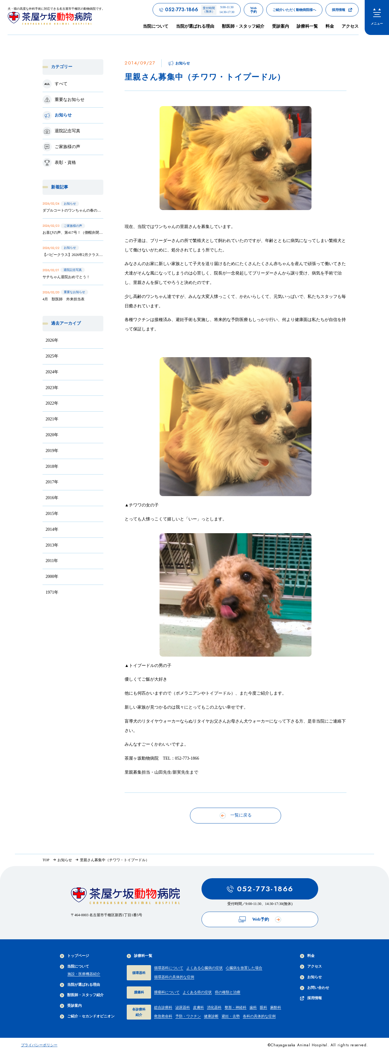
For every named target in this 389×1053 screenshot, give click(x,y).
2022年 (52, 403)
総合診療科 (163, 1007)
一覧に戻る (236, 816)
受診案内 (280, 26)
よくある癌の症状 (197, 992)
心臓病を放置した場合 (244, 968)
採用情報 (311, 998)
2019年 (52, 450)
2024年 (52, 372)
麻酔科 (275, 1007)
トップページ (74, 956)
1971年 (52, 592)
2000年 (52, 576)
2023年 (52, 387)
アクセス (350, 26)
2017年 (52, 482)
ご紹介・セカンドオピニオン (87, 1016)
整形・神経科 (235, 1007)
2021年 (52, 419)
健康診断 (211, 1016)
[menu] (377, 17)
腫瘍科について (167, 992)
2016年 (52, 497)
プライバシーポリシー (39, 1045)
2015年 (52, 513)
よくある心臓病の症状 (204, 968)
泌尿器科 (182, 1007)
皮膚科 (198, 1007)
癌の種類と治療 (227, 992)
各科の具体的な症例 (259, 1016)
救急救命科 (163, 1016)
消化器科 (214, 1007)
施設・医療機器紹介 (83, 974)
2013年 (52, 545)
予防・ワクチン (188, 1016)
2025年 (52, 356)
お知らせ (311, 977)
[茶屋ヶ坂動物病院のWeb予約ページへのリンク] (253, 9)
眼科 (263, 1007)
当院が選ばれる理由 (195, 26)
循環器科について (168, 968)
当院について (74, 966)
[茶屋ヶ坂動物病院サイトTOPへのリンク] (56, 17)
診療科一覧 (139, 956)
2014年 (52, 529)
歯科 (253, 1007)
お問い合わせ (314, 988)
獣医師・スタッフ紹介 (243, 26)
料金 (329, 26)
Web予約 (260, 919)
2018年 (52, 466)
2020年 (52, 435)
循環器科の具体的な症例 (174, 977)
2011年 (52, 560)
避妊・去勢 (231, 1016)
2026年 (52, 340)
